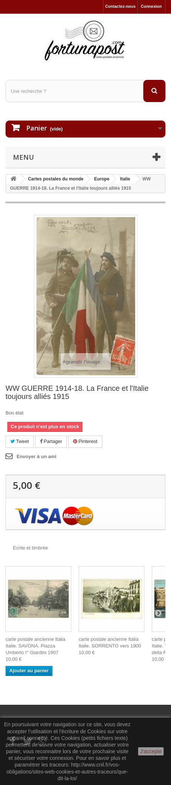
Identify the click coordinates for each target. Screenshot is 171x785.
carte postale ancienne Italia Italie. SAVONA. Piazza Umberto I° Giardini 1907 (35, 645)
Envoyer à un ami (37, 456)
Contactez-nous (120, 6)
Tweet (19, 441)
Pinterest (85, 441)
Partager (51, 441)
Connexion (151, 6)
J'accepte (151, 751)
